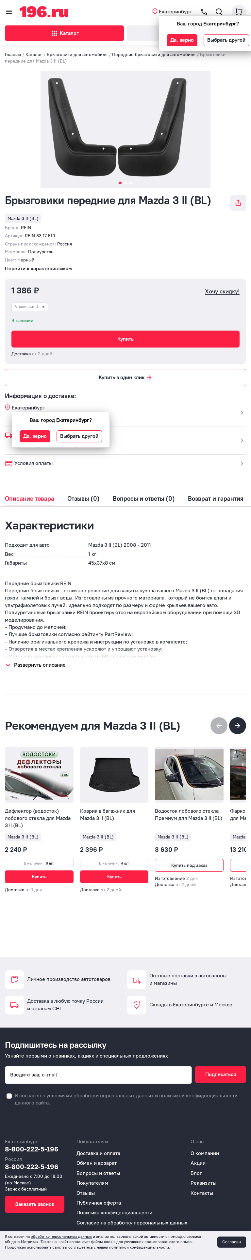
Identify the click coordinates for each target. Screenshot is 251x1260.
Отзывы (85, 1193)
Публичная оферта (98, 1203)
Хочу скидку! (222, 291)
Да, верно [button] (182, 40)
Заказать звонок (34, 1204)
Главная (13, 54)
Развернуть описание (40, 665)
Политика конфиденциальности (114, 1212)
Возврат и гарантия (215, 498)
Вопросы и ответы (98, 1173)
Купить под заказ (189, 865)
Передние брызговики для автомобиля (153, 54)
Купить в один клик (126, 377)
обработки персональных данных (114, 1095)
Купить (125, 339)
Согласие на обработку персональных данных (131, 1223)
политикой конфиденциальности (198, 1095)
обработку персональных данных (61, 1236)
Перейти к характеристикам (38, 268)
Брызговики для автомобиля (77, 54)
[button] (237, 725)
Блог (196, 1173)
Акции (198, 1163)
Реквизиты (203, 1183)
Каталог (64, 33)
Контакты (202, 1193)
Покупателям (92, 1183)
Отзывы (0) (83, 498)
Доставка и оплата (98, 1153)
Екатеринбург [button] (175, 11)
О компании (205, 1153)
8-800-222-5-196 (32, 1148)
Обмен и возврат (96, 1163)
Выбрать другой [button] (226, 40)
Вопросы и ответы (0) (144, 498)
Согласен (231, 1241)
